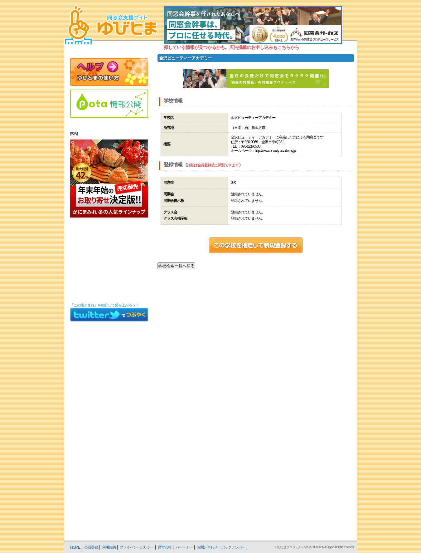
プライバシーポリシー (136, 547)
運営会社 (165, 547)
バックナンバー (233, 547)
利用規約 (109, 547)
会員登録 (91, 547)
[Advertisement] (109, 260)
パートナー (184, 547)
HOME (75, 547)
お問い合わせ (207, 547)
